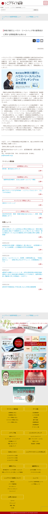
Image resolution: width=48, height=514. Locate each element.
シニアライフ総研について (12, 478)
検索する (36, 9)
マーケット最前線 (12, 409)
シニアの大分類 (35, 415)
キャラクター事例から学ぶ (12, 419)
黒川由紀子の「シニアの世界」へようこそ (12, 469)
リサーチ (12, 500)
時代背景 (36, 417)
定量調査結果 (36, 422)
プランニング (12, 503)
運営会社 (12, 481)
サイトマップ (12, 491)
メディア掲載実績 (12, 484)
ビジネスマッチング (35, 433)
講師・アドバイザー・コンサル (35, 438)
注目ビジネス (12, 452)
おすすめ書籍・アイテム (35, 469)
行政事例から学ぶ (12, 415)
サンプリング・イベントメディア (12, 438)
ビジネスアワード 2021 (12, 457)
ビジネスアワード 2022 (12, 455)
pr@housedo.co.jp (7, 155)
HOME (1, 7)
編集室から (35, 466)
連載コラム (12, 466)
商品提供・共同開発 (35, 443)
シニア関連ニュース (32, 17)
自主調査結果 (36, 412)
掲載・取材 (12, 505)
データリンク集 (35, 427)
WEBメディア (12, 436)
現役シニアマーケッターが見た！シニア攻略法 (12, 472)
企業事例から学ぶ (12, 412)
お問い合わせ (12, 497)
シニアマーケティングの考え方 (35, 452)
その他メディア (12, 446)
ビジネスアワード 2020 (12, 460)
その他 (12, 507)
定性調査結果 (36, 424)
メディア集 (12, 433)
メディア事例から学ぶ (12, 417)
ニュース (7, 7)
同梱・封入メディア (12, 443)
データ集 (35, 409)
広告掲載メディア (12, 441)
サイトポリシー (12, 486)
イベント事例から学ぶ (12, 422)
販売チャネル (36, 441)
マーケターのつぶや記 (36, 472)
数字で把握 (35, 419)
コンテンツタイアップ (36, 436)
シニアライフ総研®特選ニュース (17, 7)
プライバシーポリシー (12, 488)
